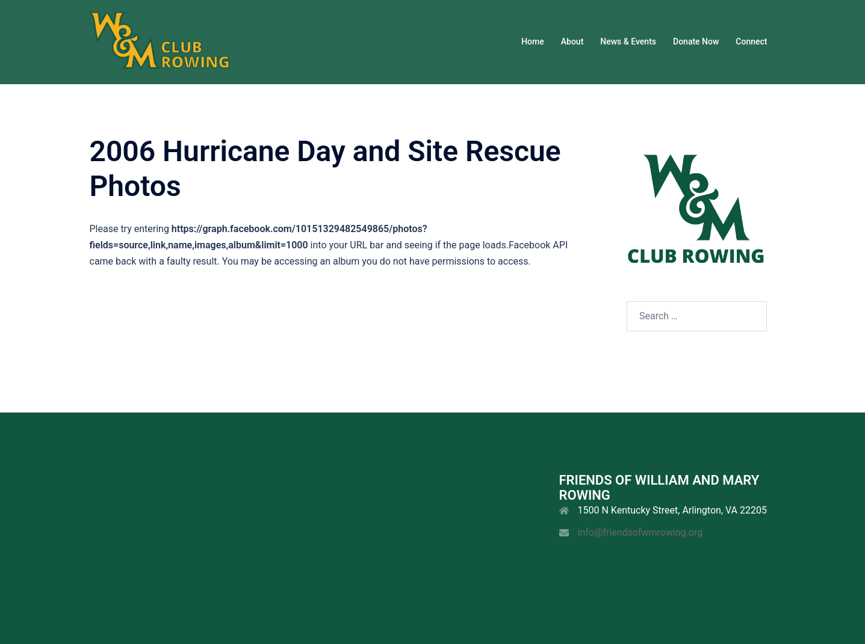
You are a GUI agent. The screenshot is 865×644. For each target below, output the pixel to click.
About (572, 41)
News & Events (628, 41)
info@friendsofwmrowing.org (640, 532)
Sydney (383, 623)
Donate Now (696, 41)
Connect (751, 41)
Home (532, 41)
